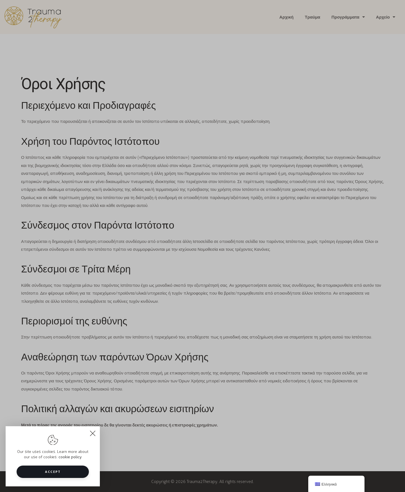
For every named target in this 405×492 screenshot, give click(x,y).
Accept (52, 472)
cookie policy (70, 457)
